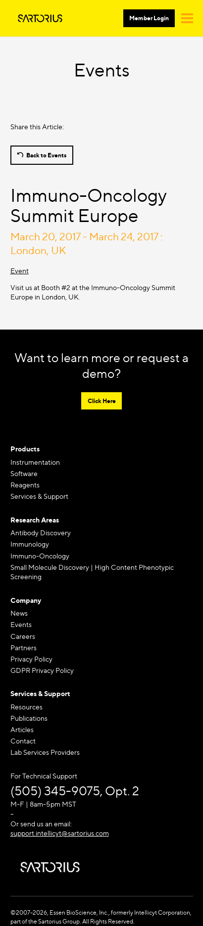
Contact (23, 741)
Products (25, 448)
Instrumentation (35, 462)
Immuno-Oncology (39, 556)
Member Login (149, 18)
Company (25, 600)
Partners (23, 647)
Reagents (25, 485)
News (19, 613)
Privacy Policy (31, 659)
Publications (29, 718)
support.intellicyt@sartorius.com (59, 833)
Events (21, 624)
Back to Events (46, 155)
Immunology (29, 544)
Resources (26, 707)
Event (19, 270)
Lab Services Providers (45, 752)
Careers (22, 636)
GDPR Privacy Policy (42, 670)
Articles (22, 729)
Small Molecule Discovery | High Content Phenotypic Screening (92, 572)
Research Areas (34, 520)
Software (24, 473)
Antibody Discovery (40, 532)
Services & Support (39, 496)
